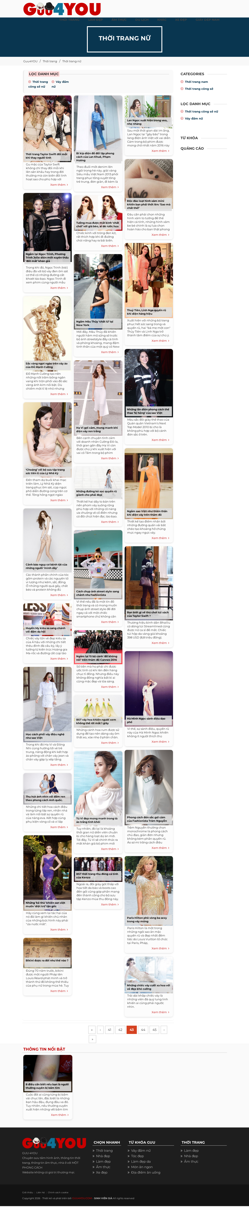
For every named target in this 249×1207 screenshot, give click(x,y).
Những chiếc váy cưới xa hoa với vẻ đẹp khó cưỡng (148, 987)
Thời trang (50, 61)
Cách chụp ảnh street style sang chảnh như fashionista (97, 593)
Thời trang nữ (71, 61)
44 (147, 1030)
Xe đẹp (101, 1174)
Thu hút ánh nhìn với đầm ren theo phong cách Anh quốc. (45, 798)
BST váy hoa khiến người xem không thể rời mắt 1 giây (96, 721)
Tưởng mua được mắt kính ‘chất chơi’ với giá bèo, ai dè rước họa (97, 224)
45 (159, 1030)
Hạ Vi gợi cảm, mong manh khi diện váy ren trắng (97, 429)
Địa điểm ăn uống (145, 1174)
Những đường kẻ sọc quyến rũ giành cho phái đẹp (96, 493)
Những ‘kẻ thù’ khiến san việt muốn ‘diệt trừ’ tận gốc (45, 904)
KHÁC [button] (161, 20)
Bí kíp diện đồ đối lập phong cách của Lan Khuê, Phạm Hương (95, 157)
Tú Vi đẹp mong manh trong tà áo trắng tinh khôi (96, 820)
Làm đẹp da (141, 1163)
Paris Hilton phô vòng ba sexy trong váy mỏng (147, 919)
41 (111, 1030)
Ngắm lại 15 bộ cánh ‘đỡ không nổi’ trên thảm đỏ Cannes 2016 (96, 658)
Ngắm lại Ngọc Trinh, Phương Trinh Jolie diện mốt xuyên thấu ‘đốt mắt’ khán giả (47, 257)
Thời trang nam (196, 81)
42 (123, 1030)
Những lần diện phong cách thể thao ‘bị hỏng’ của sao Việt (148, 411)
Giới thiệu (26, 1193)
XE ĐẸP (181, 20)
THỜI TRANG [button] (69, 20)
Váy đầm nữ (194, 118)
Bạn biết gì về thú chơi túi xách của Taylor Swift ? (148, 614)
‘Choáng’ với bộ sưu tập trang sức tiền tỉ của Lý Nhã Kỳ (45, 471)
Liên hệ (38, 1193)
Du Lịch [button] (142, 20)
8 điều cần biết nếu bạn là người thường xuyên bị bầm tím (47, 1087)
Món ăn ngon (142, 1168)
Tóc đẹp (137, 1157)
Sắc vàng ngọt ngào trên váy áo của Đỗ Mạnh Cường (47, 365)
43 (135, 1030)
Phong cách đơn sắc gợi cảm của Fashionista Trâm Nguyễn (147, 819)
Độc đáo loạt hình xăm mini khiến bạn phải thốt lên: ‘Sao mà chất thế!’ (148, 204)
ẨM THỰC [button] (119, 20)
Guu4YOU (30, 61)
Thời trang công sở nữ (201, 111)
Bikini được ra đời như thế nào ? (47, 960)
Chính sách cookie (53, 1193)
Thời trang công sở (199, 88)
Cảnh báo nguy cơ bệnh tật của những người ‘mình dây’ (46, 566)
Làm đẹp (103, 1163)
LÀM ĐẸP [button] (95, 20)
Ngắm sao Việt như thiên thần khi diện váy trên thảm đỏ (147, 513)
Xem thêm (59, 184)
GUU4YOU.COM (81, 1199)
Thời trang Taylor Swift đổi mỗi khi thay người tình (46, 156)
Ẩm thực (103, 1168)
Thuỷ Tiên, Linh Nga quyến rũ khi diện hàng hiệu (146, 312)
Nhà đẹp (103, 1157)
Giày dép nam (207, 20)
